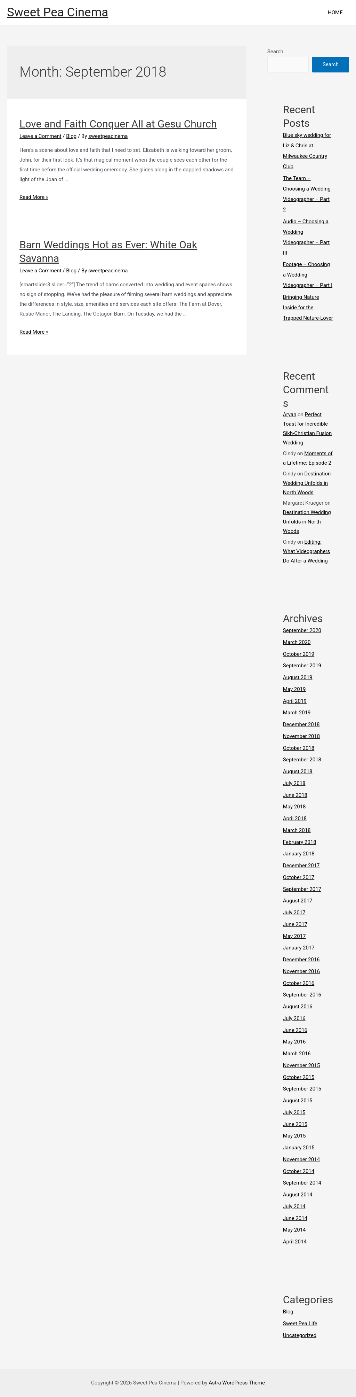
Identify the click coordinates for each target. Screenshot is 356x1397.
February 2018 (299, 842)
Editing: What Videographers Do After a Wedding (306, 551)
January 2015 (299, 1147)
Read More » (33, 197)
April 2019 (295, 701)
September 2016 (302, 995)
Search (275, 51)
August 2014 (298, 1195)
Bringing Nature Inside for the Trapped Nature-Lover (308, 307)
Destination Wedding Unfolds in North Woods (307, 483)
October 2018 (298, 748)
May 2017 (294, 936)
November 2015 (301, 1065)
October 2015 (298, 1077)
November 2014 (301, 1159)
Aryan (289, 414)
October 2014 (298, 1171)
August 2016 (298, 1006)
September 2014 (302, 1183)
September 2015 (302, 1089)
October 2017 (298, 877)
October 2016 (298, 983)
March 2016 (297, 1053)
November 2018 (301, 736)
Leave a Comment (40, 136)
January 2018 (299, 854)
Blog (71, 136)
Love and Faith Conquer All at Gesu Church (118, 124)
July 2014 (294, 1206)
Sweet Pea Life (300, 1323)
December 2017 (301, 865)
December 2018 (301, 724)
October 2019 (298, 654)
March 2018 (297, 830)
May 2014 (294, 1230)
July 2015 (294, 1112)
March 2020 (297, 642)
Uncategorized (299, 1335)
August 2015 (298, 1100)
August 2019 (298, 677)
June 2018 (295, 795)
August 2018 (298, 771)
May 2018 (294, 807)
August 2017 (298, 901)
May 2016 (294, 1042)
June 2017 (295, 924)
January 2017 (299, 948)
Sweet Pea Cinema (57, 12)
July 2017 (294, 912)
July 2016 (294, 1018)
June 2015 (295, 1124)
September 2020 (302, 630)
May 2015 (294, 1136)
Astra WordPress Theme (237, 1383)
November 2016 (301, 971)
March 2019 (297, 712)
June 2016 (295, 1030)
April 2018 (295, 818)
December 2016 (301, 959)
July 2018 (294, 783)
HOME (336, 12)
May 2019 (294, 689)
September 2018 (302, 759)
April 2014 (295, 1242)
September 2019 (302, 665)
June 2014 (295, 1218)
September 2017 (302, 889)
